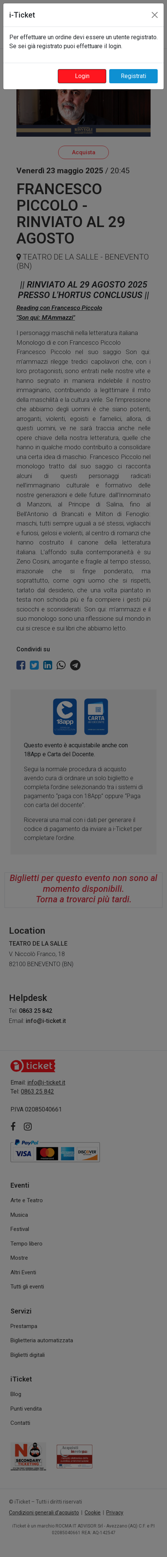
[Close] (155, 15)
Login (82, 76)
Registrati (133, 76)
